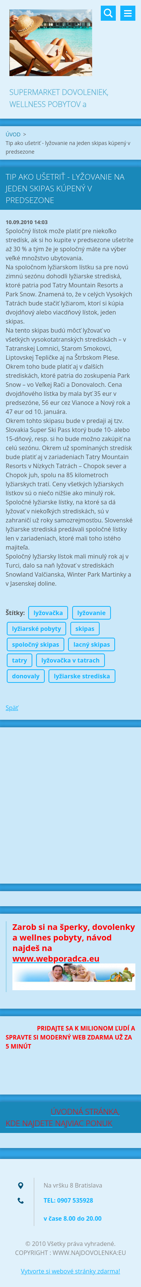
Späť (12, 708)
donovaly (25, 676)
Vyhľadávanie (108, 13)
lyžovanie (91, 613)
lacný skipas (91, 644)
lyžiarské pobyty (36, 628)
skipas (85, 628)
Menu (127, 13)
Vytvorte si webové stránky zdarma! (70, 1271)
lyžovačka (48, 613)
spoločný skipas (35, 644)
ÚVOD (13, 134)
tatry (19, 660)
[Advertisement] (70, 805)
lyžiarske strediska (82, 676)
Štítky (14, 613)
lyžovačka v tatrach (70, 660)
